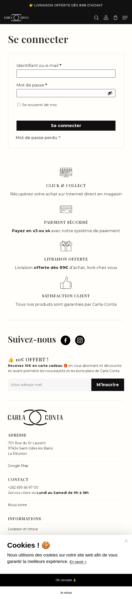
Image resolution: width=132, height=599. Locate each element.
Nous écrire (17, 505)
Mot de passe (31, 85)
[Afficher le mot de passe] (110, 93)
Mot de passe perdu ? (38, 137)
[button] (125, 17)
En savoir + (78, 562)
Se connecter (66, 125)
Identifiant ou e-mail (38, 65)
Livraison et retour (23, 529)
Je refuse (66, 592)
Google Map (18, 466)
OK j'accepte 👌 (66, 580)
